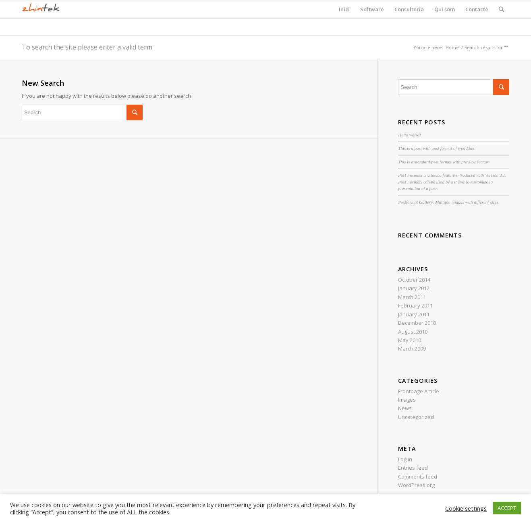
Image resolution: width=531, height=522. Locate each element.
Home (452, 47)
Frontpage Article (418, 391)
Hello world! (409, 134)
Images (407, 399)
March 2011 (412, 297)
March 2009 (412, 348)
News (405, 408)
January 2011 (413, 314)
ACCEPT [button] (507, 508)
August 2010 (412, 331)
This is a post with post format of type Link (436, 148)
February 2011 (415, 305)
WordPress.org (416, 485)
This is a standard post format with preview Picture (443, 161)
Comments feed (417, 476)
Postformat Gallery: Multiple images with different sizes (448, 202)
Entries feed (413, 467)
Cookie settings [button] (466, 508)
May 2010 (409, 340)
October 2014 (414, 279)
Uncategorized (416, 417)
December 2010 (417, 322)
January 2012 (413, 288)
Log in (405, 459)
